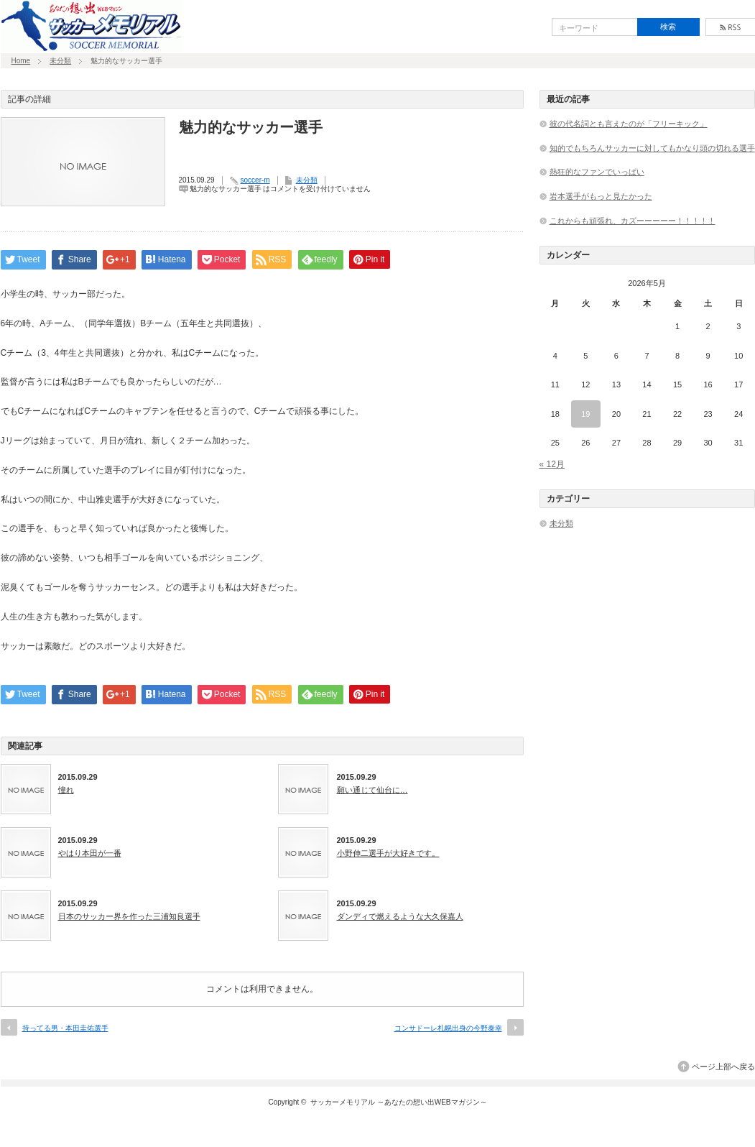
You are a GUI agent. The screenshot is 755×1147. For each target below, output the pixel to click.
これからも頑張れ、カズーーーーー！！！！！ (632, 220)
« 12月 (552, 464)
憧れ (66, 790)
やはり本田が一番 (89, 853)
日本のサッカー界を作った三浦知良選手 (129, 916)
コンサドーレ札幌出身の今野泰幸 (448, 1028)
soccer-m (255, 180)
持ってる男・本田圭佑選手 (65, 1028)
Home (21, 61)
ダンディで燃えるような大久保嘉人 (400, 916)
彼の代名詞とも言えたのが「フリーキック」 (629, 123)
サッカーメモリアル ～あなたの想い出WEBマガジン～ (398, 1102)
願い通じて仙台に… (372, 790)
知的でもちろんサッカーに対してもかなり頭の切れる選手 (652, 148)
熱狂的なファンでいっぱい (597, 171)
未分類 (60, 61)
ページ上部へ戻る (723, 1066)
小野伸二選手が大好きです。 (388, 853)
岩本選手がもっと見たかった (601, 196)
